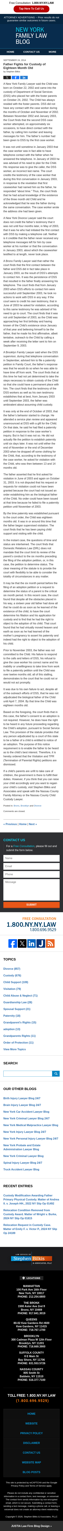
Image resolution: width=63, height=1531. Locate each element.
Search (56, 1074)
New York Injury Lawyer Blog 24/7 (24, 1131)
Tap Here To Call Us (31, 8)
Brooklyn (25, 805)
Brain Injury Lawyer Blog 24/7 (22, 1105)
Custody (12, 975)
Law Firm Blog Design (30, 1526)
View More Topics (14, 1049)
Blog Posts (31, 1472)
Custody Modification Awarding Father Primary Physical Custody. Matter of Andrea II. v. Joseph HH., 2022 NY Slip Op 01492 (31, 1199)
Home (10, 51)
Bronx (16, 805)
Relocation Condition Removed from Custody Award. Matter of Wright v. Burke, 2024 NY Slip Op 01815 (30, 1214)
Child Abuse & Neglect (20, 995)
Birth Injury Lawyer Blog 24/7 (21, 1098)
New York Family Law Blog (31, 35)
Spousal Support (16, 1009)
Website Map (31, 1462)
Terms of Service (37, 1486)
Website (31, 1423)
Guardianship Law (17, 1002)
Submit (31, 904)
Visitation (12, 988)
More (52, 51)
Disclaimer (31, 1443)
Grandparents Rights (19, 1035)
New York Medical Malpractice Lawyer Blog (30, 1125)
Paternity (11, 1015)
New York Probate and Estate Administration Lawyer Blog (21, 1147)
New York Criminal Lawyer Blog (23, 1156)
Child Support (15, 982)
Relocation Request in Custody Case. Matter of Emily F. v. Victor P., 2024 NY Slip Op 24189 (30, 1229)
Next (33, 824)
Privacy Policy (31, 1433)
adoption (11, 1029)
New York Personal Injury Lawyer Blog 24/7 (30, 1138)
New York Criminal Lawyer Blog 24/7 (26, 1118)
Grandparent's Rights (19, 1022)
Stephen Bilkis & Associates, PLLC (40, 1516)
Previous (10, 824)
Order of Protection (18, 1042)
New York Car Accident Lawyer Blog (26, 1111)
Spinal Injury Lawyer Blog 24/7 (22, 1162)
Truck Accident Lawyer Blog (21, 1169)
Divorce (37, 805)
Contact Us (31, 51)
